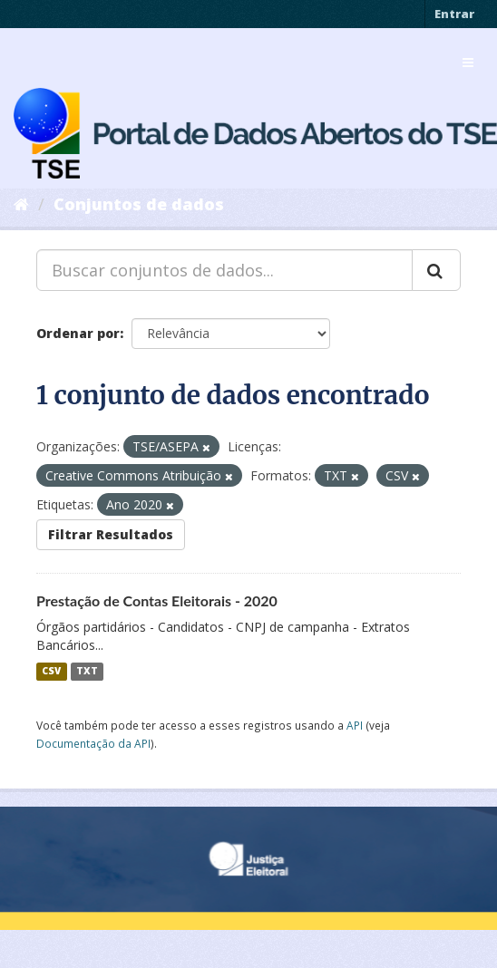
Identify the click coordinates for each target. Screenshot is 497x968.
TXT (87, 671)
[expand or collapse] (468, 62)
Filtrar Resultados (110, 534)
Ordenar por (78, 333)
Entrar (454, 13)
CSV (51, 671)
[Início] (21, 204)
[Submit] (436, 270)
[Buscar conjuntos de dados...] (224, 270)
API (354, 725)
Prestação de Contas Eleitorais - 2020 (157, 600)
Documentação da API (93, 743)
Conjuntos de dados (139, 204)
